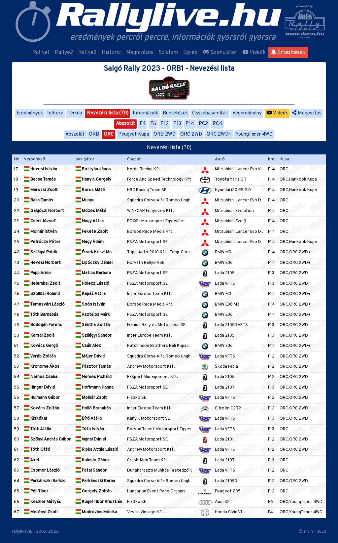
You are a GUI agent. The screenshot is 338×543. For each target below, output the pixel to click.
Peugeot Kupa (133, 134)
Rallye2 (64, 52)
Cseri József (40, 221)
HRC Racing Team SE (146, 190)
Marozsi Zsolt (41, 190)
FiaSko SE (136, 397)
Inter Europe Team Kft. (149, 294)
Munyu (85, 200)
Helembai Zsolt (42, 283)
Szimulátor (220, 52)
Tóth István (90, 429)
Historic (111, 52)
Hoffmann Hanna (95, 387)
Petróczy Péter (42, 242)
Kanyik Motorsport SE (148, 418)
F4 (143, 124)
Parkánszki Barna (95, 481)
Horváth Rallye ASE (145, 263)
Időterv (55, 113)
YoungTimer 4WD (254, 134)
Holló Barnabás (93, 408)
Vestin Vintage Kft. (145, 512)
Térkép (75, 113)
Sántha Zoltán (93, 325)
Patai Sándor (91, 470)
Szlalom (168, 52)
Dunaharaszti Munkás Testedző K (159, 470)
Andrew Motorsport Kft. (151, 366)
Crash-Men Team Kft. (147, 460)
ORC (109, 134)
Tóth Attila (37, 429)
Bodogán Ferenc (43, 325)
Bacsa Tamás (40, 179)
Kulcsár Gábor (92, 460)
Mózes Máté (91, 211)
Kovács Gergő (41, 346)
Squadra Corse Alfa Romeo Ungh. (159, 200)
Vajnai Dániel (91, 439)
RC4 (217, 124)
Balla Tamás (38, 200)
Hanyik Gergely (93, 179)
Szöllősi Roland (42, 294)
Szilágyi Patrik (40, 252)
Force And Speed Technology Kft (159, 179)
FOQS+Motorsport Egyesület (156, 221)
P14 (190, 124)
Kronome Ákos (41, 366)
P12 (164, 124)
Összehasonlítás (210, 113)
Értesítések (288, 52)
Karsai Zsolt (39, 335)
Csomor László (42, 470)
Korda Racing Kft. (144, 169)
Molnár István (40, 231)
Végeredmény (247, 113)
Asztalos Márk (93, 314)
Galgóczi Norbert (44, 211)
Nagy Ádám (90, 242)
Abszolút (125, 124)
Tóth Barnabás (41, 314)
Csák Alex (88, 346)
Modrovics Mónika (96, 512)
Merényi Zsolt (41, 512)
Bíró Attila (89, 418)
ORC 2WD (191, 134)
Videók (254, 52)
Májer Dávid (90, 356)
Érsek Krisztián (94, 252)
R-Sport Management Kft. (152, 377)
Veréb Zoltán (40, 356)
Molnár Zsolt (91, 397)
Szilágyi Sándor (94, 335)
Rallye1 (41, 52)
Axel (31, 460)
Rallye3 (87, 52)
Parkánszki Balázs (44, 481)
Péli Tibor (36, 491)
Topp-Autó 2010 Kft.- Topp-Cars (158, 252)
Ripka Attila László (97, 449)
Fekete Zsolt (92, 231)
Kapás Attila (91, 294)
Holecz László (92, 283)
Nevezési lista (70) (107, 113)
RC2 (203, 124)
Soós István (90, 304)
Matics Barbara (93, 273)
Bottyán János (93, 169)
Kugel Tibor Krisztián (99, 502)
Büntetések (175, 113)
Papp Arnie (37, 273)
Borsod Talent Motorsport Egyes (159, 429)
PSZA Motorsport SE (147, 242)
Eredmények (30, 113)
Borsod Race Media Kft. (150, 231)
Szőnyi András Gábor (47, 439)
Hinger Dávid (39, 387)
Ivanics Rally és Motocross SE (156, 325)
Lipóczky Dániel (94, 263)
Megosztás (306, 113)
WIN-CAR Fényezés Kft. (150, 211)
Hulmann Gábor (42, 397)
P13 (177, 124)
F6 (153, 124)
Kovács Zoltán (41, 408)
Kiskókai (35, 418)
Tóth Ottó (37, 449)
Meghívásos (139, 52)
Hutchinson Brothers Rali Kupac (158, 346)
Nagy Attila (90, 221)
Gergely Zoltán (94, 491)
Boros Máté (90, 190)
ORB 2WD (164, 134)
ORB (94, 134)
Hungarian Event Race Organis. (156, 491)
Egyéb (190, 52)
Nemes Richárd (94, 377)
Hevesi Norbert (42, 263)
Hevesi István (40, 169)
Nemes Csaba (40, 377)
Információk (145, 113)
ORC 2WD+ (219, 134)
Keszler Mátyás (42, 502)
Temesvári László (44, 304)
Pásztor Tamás (93, 366)
